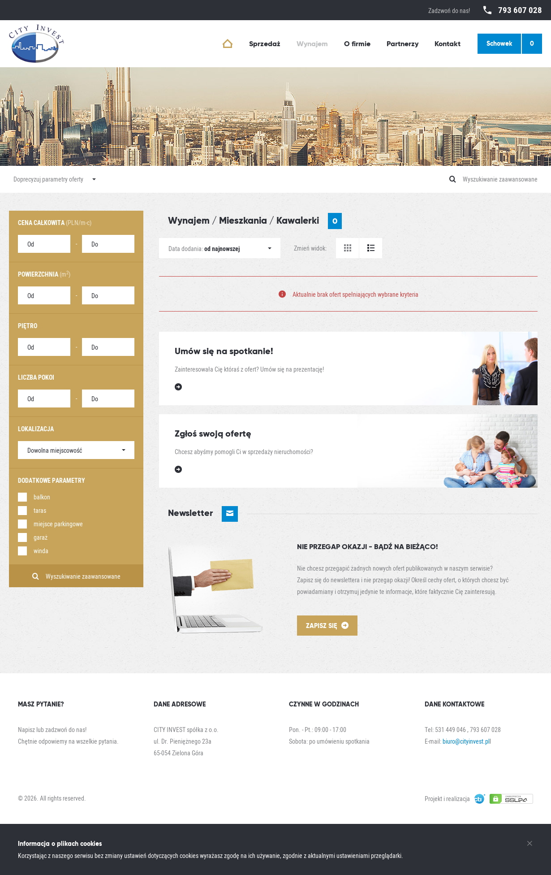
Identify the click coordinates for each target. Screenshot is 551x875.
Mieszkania (243, 220)
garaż (40, 537)
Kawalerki (309, 221)
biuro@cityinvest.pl (466, 741)
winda (41, 550)
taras (40, 510)
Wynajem (189, 220)
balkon (42, 497)
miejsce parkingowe (58, 524)
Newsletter (203, 514)
